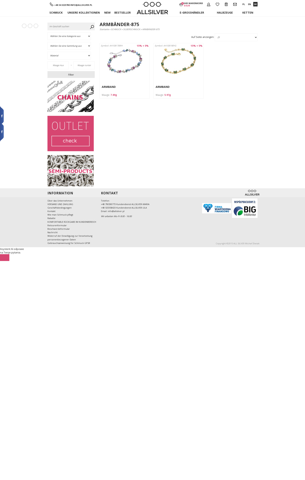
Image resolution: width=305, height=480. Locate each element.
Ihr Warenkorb (193, 4)
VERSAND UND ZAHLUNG (60, 204)
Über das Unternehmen (59, 200)
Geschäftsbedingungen (59, 207)
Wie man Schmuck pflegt (60, 214)
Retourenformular (57, 225)
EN (249, 4)
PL (243, 4)
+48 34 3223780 (62, 4)
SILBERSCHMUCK (131, 29)
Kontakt (51, 211)
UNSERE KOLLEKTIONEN (83, 12)
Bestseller (122, 12)
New (107, 12)
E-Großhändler (192, 12)
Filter (71, 74)
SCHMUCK (56, 12)
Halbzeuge (225, 12)
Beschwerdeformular (58, 228)
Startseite (104, 29)
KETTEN (247, 12)
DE (255, 4)
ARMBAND (109, 87)
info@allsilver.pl (81, 4)
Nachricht (52, 232)
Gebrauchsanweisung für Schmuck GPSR (68, 243)
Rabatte (51, 218)
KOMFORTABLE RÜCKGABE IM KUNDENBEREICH (71, 221)
